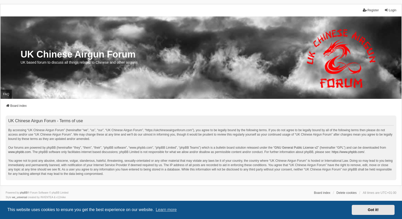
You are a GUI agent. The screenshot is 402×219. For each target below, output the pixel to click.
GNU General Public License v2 (296, 147)
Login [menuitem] (390, 10)
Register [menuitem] (371, 10)
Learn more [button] (166, 209)
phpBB (24, 192)
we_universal (19, 197)
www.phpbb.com (19, 152)
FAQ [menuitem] (6, 94)
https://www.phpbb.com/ (348, 152)
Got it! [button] (373, 210)
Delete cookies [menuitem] (346, 193)
